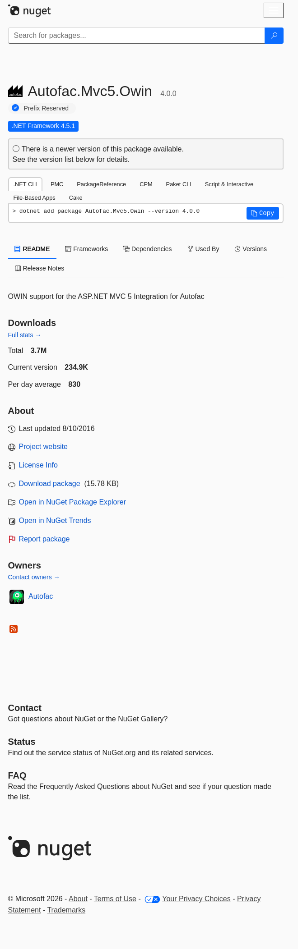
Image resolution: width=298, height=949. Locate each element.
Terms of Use (115, 899)
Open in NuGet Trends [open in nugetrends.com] (55, 520)
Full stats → (25, 335)
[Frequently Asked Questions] (17, 775)
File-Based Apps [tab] (35, 197)
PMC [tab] (57, 184)
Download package (49, 483)
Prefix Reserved (46, 108)
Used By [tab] (203, 248)
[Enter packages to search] (136, 36)
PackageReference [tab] (101, 184)
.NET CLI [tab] (25, 184)
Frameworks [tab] (86, 248)
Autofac (40, 596)
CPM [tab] (146, 184)
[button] (263, 213)
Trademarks (66, 910)
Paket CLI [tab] (178, 184)
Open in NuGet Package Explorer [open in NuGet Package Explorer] (72, 502)
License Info (38, 465)
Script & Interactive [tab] (229, 184)
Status (22, 742)
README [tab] (32, 248)
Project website (43, 446)
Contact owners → (34, 577)
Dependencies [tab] (147, 248)
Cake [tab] (76, 197)
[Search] (274, 36)
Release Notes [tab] (40, 268)
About (78, 899)
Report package (44, 539)
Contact (25, 708)
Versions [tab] (250, 248)
